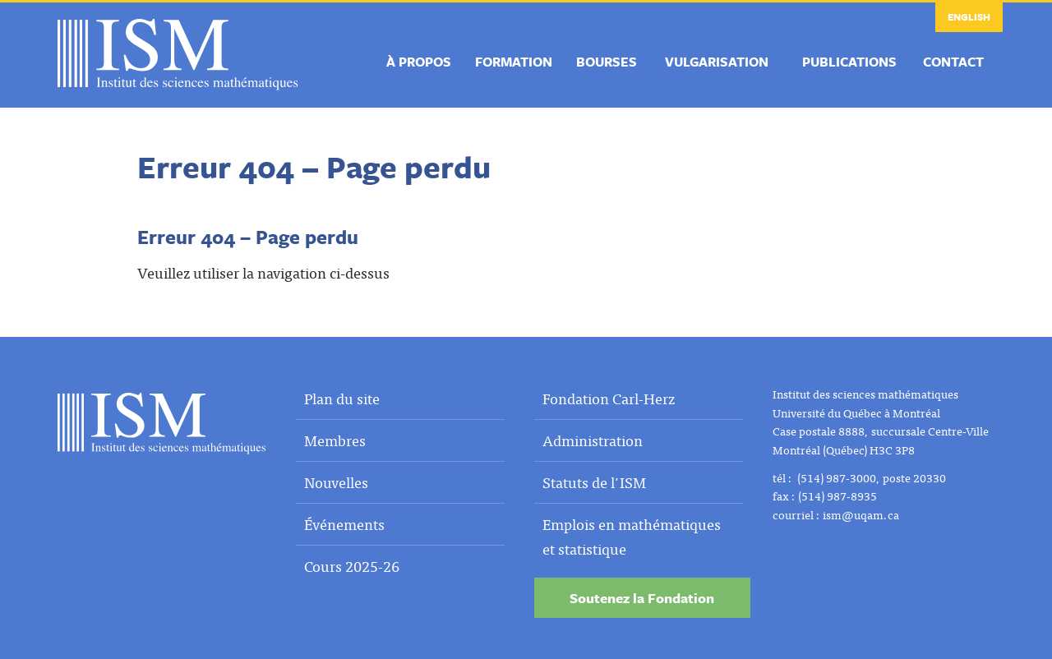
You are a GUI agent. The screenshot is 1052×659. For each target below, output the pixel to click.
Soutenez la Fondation (642, 598)
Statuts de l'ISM (594, 482)
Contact (953, 61)
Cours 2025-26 (351, 566)
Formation (513, 61)
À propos (418, 61)
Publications (849, 61)
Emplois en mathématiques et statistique (631, 536)
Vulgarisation (716, 61)
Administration (592, 440)
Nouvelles (336, 482)
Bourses (606, 61)
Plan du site (342, 398)
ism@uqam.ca (861, 514)
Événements (344, 524)
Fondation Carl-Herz (608, 398)
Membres (335, 440)
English (969, 16)
